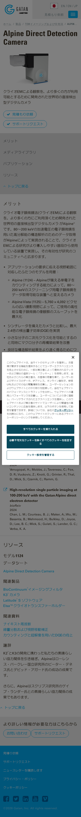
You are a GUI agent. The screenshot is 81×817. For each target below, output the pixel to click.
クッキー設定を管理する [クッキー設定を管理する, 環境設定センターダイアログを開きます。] (40, 454)
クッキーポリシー (63, 410)
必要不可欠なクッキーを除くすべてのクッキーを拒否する (40, 442)
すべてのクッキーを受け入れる (40, 429)
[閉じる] (73, 357)
